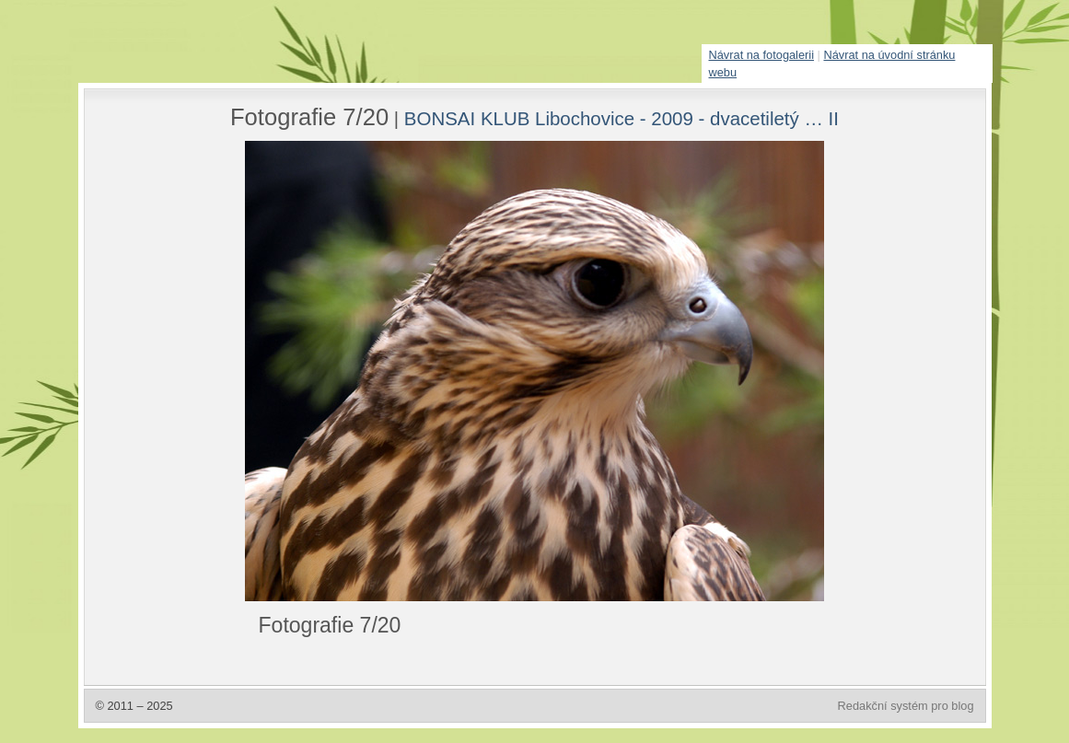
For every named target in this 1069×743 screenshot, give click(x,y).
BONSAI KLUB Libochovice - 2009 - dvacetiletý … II (621, 118)
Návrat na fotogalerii (762, 55)
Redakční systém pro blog (906, 706)
